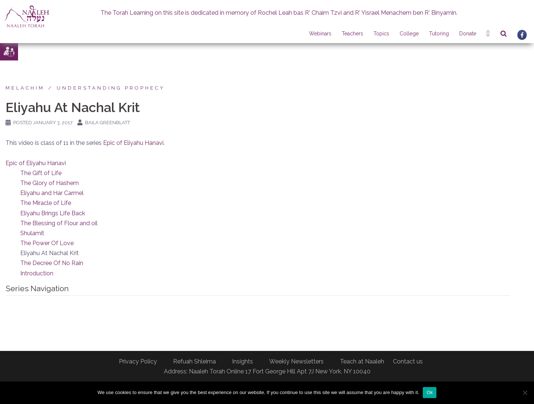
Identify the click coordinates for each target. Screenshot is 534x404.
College (409, 33)
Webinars (320, 33)
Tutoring (439, 33)
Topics (381, 33)
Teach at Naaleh (362, 361)
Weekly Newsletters (296, 361)
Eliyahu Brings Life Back (52, 213)
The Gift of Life (41, 173)
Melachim (25, 88)
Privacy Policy (138, 361)
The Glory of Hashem (49, 183)
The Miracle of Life (45, 202)
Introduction (36, 273)
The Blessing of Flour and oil (59, 223)
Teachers (352, 33)
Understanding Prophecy (111, 88)
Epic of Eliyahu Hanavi (133, 142)
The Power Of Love (47, 243)
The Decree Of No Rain (51, 263)
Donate (467, 33)
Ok (429, 392)
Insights (242, 361)
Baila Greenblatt (107, 122)
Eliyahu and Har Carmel (52, 192)
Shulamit (32, 233)
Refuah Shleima (194, 361)
